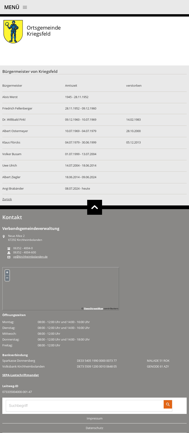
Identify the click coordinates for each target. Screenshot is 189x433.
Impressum (95, 418)
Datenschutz (94, 428)
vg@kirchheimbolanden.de (30, 256)
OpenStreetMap (93, 308)
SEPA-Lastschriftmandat (20, 375)
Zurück (7, 199)
